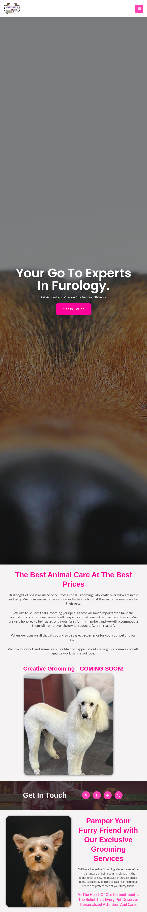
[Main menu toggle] (139, 9)
